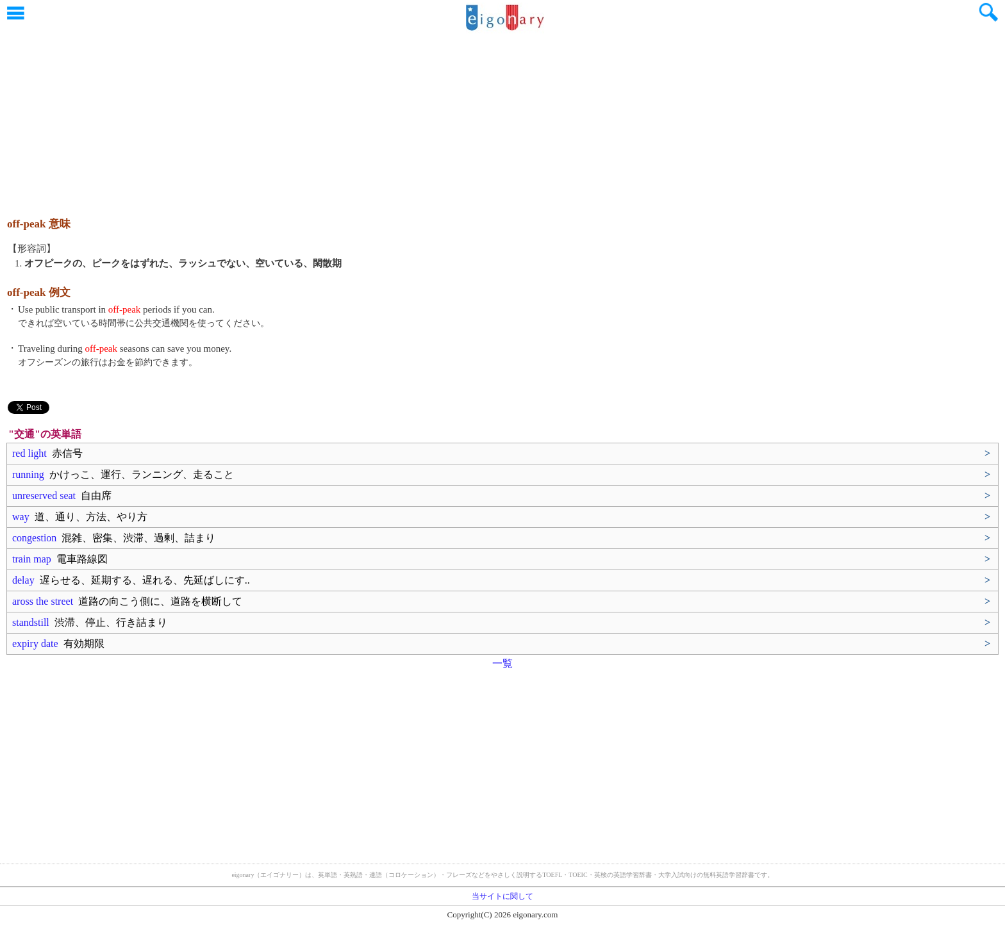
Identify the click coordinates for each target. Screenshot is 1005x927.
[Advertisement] (502, 118)
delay (131, 580)
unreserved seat (62, 495)
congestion (113, 537)
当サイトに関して (502, 896)
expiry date (58, 643)
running (123, 474)
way (79, 516)
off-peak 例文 (39, 292)
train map (60, 559)
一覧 (502, 663)
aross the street (127, 601)
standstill (89, 622)
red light (47, 453)
